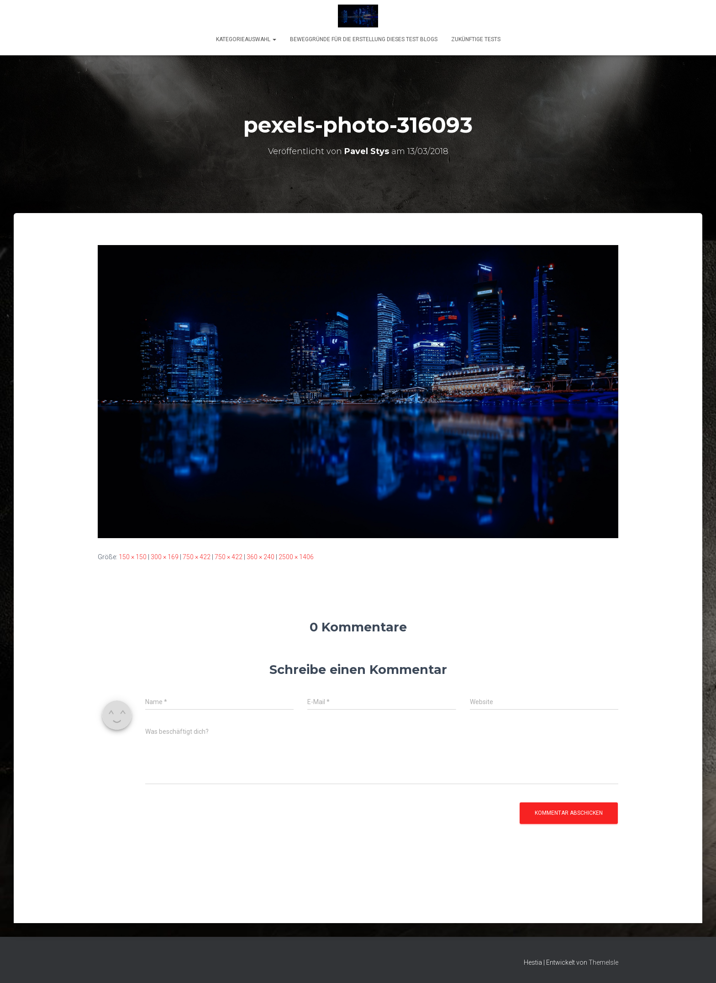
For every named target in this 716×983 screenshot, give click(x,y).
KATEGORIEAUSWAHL (246, 39)
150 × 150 (133, 557)
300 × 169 (165, 557)
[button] (274, 39)
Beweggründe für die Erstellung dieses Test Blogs (363, 39)
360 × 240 (260, 557)
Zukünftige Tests (475, 39)
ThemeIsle (603, 962)
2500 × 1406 (296, 557)
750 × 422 (197, 557)
